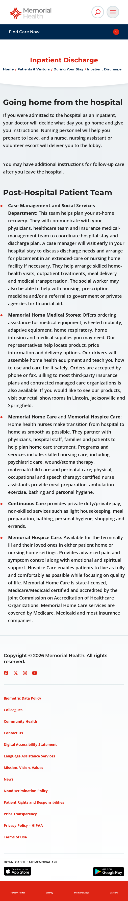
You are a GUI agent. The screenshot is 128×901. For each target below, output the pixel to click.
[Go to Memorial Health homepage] (31, 15)
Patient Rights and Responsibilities (34, 802)
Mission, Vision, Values (23, 767)
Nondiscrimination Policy (26, 790)
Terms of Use (15, 837)
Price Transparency (20, 813)
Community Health (20, 721)
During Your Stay (68, 69)
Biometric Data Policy (22, 698)
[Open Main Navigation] (113, 12)
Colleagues (13, 709)
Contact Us (13, 733)
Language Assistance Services (29, 756)
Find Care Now (24, 31)
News (8, 779)
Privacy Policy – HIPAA (23, 825)
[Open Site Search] (97, 12)
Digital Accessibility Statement (30, 744)
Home (8, 69)
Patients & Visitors (33, 69)
